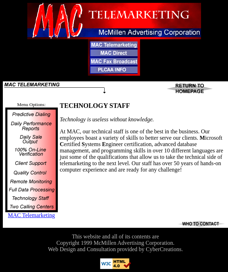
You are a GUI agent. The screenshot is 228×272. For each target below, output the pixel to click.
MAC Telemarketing (31, 215)
